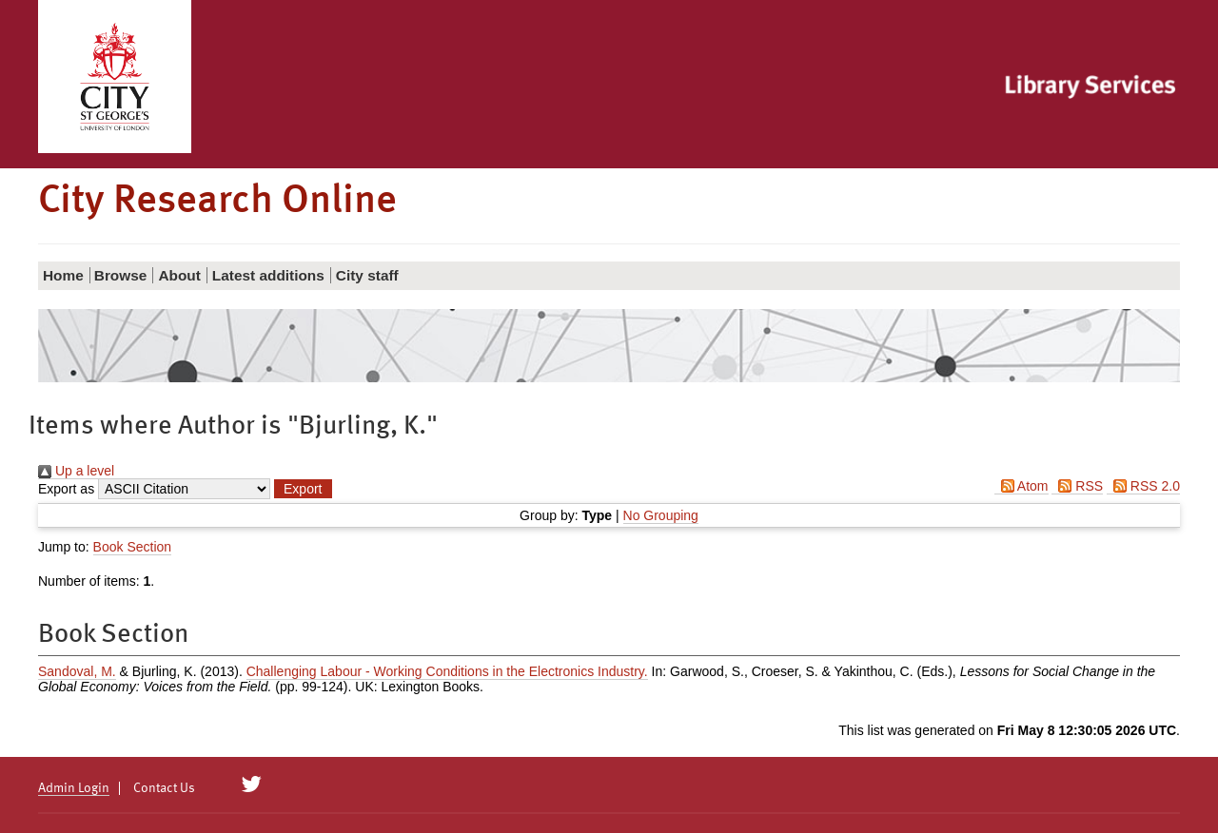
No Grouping (660, 515)
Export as (66, 488)
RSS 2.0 (1143, 486)
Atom (1021, 486)
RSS (1077, 486)
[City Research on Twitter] (251, 784)
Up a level (76, 470)
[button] (302, 488)
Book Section (132, 546)
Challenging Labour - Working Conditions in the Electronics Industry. (447, 671)
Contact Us (164, 788)
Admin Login (73, 788)
